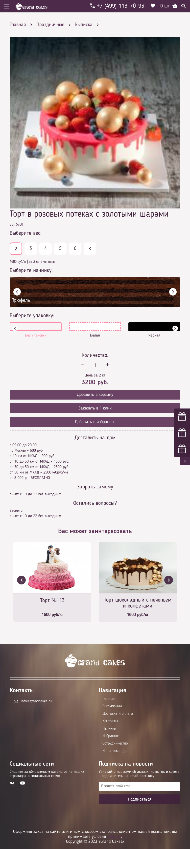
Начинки (109, 729)
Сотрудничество (115, 744)
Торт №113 (52, 600)
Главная (108, 699)
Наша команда (114, 751)
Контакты (110, 721)
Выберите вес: (26, 233)
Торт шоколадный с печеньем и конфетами (137, 603)
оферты (114, 836)
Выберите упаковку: (32, 315)
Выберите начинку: (31, 270)
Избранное (110, 736)
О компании (112, 706)
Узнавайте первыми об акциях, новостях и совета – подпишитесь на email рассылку (139, 774)
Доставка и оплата (117, 714)
